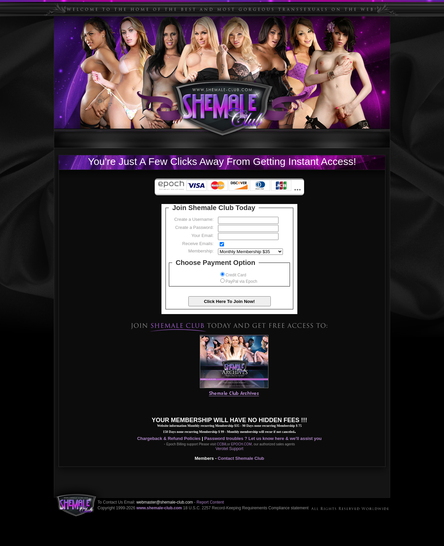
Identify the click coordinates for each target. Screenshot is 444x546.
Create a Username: (194, 219)
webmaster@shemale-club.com (164, 502)
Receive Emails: (198, 243)
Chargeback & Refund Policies (169, 438)
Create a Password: (194, 227)
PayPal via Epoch (238, 281)
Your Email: (202, 235)
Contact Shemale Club (241, 458)
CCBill (221, 444)
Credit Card (233, 275)
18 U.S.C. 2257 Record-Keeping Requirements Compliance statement (245, 508)
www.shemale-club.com (159, 508)
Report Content (210, 502)
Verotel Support (230, 448)
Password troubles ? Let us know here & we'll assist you (263, 438)
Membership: (201, 250)
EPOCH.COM (241, 444)
